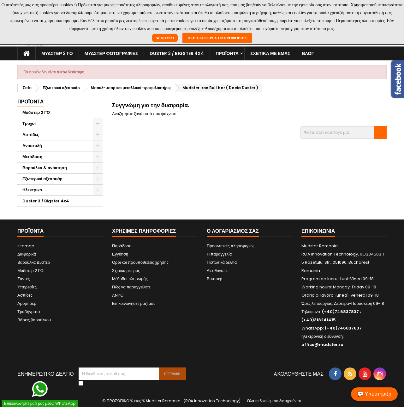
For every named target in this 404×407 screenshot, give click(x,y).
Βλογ (308, 53)
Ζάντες (23, 279)
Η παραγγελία (219, 254)
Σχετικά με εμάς (270, 53)
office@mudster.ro (322, 345)
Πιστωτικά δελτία (222, 262)
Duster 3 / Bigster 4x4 (177, 53)
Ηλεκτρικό (32, 190)
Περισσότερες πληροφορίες (217, 38)
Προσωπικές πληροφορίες (230, 246)
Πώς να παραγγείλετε (131, 287)
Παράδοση (122, 246)
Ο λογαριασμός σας (233, 231)
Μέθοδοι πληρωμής (130, 279)
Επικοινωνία (318, 231)
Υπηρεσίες (27, 287)
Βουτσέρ (214, 279)
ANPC (117, 295)
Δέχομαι (165, 38)
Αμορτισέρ (26, 303)
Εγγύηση (120, 254)
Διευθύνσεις (217, 271)
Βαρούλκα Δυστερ (33, 262)
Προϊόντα (227, 53)
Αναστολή (32, 146)
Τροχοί (29, 123)
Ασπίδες (30, 135)
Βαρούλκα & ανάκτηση (44, 168)
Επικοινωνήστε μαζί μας (133, 303)
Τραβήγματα (28, 312)
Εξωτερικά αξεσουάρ (42, 179)
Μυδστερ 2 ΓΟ (57, 53)
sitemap (25, 246)
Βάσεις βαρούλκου (34, 320)
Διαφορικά (26, 254)
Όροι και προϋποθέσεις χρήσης (140, 262)
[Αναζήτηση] (343, 132)
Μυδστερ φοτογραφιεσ (111, 53)
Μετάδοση (32, 157)
